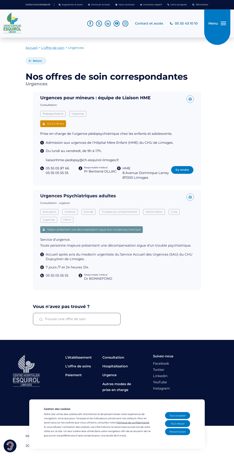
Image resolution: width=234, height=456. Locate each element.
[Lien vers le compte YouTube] (117, 24)
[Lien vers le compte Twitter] (99, 24)
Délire (67, 226)
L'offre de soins (78, 366)
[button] (70, 5)
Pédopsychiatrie (53, 113)
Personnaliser (177, 431)
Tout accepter (178, 415)
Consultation (113, 357)
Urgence (109, 375)
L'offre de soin (52, 48)
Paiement (73, 375)
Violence (70, 218)
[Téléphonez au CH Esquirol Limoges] (184, 23)
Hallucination (154, 218)
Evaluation (49, 218)
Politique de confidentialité (132, 422)
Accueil (32, 48)
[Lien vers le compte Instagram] (125, 24)
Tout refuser (178, 423)
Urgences (78, 113)
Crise (174, 218)
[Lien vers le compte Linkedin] (108, 24)
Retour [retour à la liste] (37, 60)
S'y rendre (182, 169)
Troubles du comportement (119, 218)
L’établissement (78, 357)
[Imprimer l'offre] (190, 99)
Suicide (88, 218)
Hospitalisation (115, 366)
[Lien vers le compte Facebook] (90, 24)
